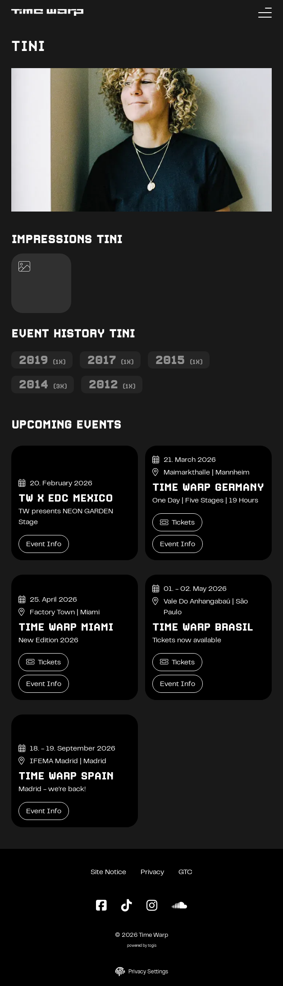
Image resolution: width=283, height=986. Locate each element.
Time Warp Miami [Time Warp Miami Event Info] (65, 627)
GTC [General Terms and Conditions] (185, 872)
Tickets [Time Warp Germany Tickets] (177, 522)
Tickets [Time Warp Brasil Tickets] (177, 662)
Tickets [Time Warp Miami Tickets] (43, 662)
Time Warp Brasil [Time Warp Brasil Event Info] (202, 627)
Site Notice (108, 872)
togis (152, 946)
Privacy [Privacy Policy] (152, 872)
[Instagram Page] (151, 906)
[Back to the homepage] (47, 12)
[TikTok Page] (126, 906)
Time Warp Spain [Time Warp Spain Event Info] (66, 776)
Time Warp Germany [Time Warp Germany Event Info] (208, 487)
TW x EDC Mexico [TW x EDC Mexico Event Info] (65, 498)
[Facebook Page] (101, 906)
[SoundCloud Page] (179, 906)
